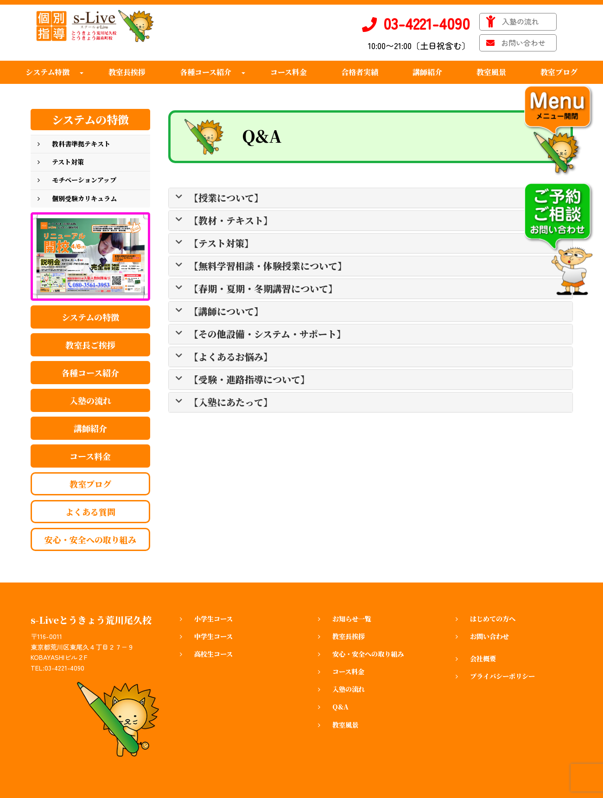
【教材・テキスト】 (231, 220)
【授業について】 (226, 198)
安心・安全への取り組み (90, 539)
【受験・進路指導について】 (249, 379)
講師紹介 (90, 428)
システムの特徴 (90, 317)
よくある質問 (90, 512)
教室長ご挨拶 (90, 345)
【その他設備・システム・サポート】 (267, 334)
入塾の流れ (90, 400)
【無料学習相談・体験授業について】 (268, 266)
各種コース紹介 (90, 373)
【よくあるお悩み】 (231, 357)
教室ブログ (90, 484)
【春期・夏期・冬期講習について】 (263, 289)
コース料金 (90, 456)
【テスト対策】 (221, 243)
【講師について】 (226, 311)
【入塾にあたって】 (231, 402)
